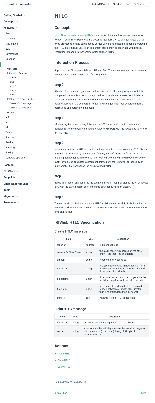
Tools (8, 190)
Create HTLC (64, 353)
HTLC (8, 64)
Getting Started (14, 15)
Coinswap (10, 38)
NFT (7, 127)
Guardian (10, 58)
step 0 (13, 77)
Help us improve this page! (70, 382)
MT (7, 122)
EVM (7, 48)
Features (10, 27)
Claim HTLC (63, 360)
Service (9, 142)
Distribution (11, 43)
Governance (11, 53)
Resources (11, 202)
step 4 (13, 94)
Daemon (10, 165)
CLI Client (11, 171)
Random (10, 137)
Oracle (8, 132)
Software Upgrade (15, 157)
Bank (8, 33)
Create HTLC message (20, 103)
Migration (11, 196)
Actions (11, 112)
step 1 (13, 82)
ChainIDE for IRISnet (17, 183)
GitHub (117, 4)
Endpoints (11, 177)
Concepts (11, 21)
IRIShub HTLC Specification (21, 99)
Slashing (10, 147)
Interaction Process (17, 73)
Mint (7, 116)
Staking (9, 152)
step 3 (13, 90)
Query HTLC (63, 366)
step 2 (13, 86)
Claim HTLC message (20, 107)
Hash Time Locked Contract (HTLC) (74, 35)
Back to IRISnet (100, 4)
